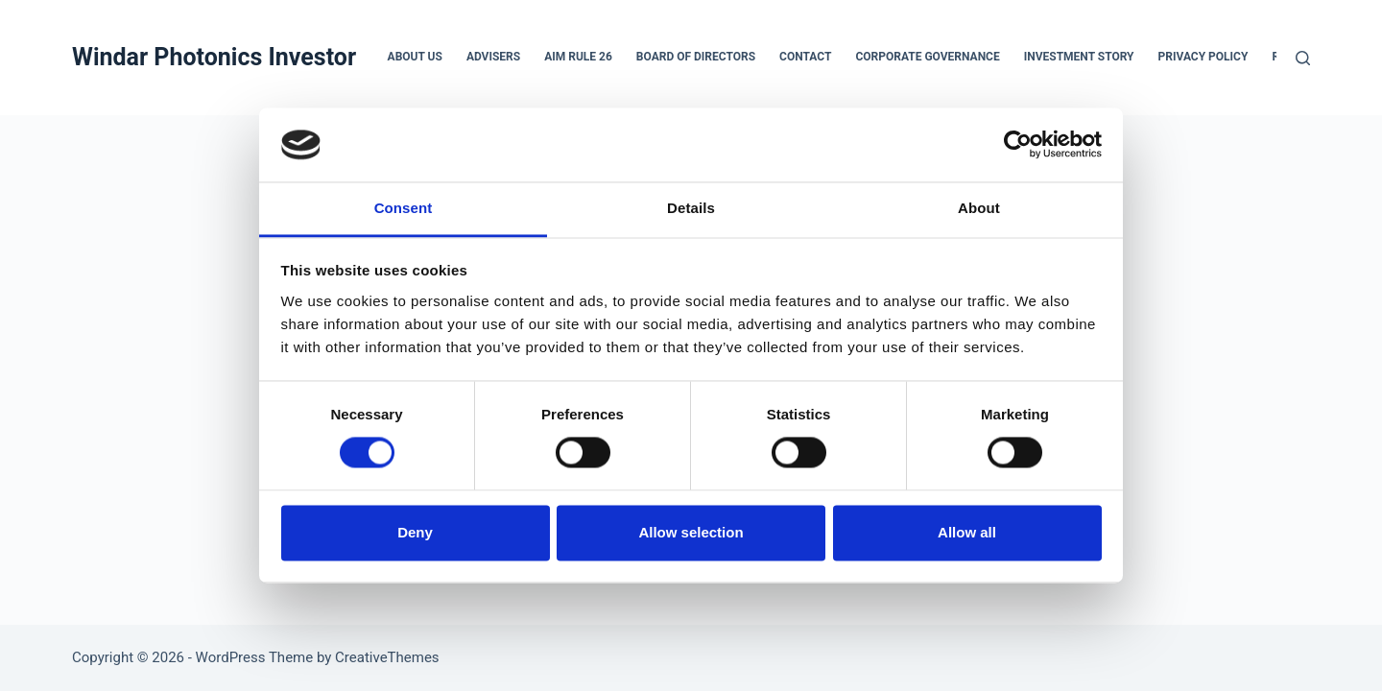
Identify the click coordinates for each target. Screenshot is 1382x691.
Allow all (967, 532)
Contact (805, 56)
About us (415, 56)
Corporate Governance (927, 56)
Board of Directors (695, 56)
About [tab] (979, 208)
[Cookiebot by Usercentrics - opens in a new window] (1018, 145)
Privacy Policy (1203, 56)
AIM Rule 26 (578, 56)
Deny (415, 532)
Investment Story (1079, 56)
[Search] (1303, 58)
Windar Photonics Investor (214, 57)
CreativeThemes (387, 657)
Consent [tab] (403, 208)
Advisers (493, 56)
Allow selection (690, 532)
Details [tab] (691, 208)
